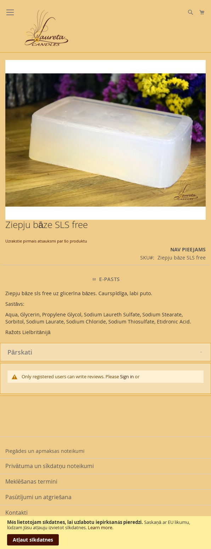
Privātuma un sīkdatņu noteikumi (49, 466)
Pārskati (19, 352)
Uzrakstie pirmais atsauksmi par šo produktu (46, 241)
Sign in (127, 376)
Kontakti (16, 512)
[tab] (105, 352)
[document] (105, 532)
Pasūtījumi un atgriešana (38, 497)
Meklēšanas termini (31, 481)
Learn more (100, 527)
